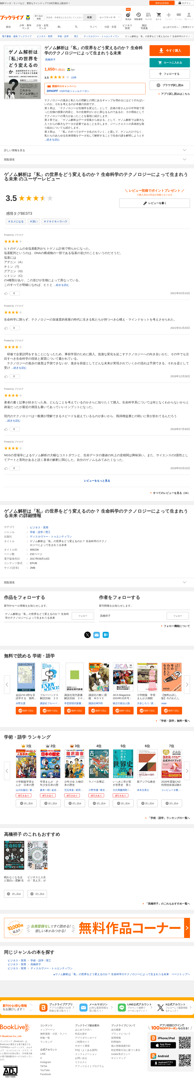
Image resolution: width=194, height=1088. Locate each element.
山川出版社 (22, 790)
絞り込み (39, 17)
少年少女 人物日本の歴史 (73, 783)
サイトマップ (118, 1058)
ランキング (46, 1041)
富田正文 (80, 790)
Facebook (45, 1074)
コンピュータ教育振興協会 (175, 790)
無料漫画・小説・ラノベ (53, 1033)
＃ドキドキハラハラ (55, 221)
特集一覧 (45, 1037)
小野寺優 (93, 790)
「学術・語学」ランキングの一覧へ (169, 817)
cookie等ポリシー (120, 1054)
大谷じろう (143, 703)
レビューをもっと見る (97, 480)
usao (164, 703)
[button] (26, 710)
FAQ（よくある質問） (87, 1050)
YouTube (45, 1070)
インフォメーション (86, 1054)
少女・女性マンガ (42, 27)
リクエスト (81, 1062)
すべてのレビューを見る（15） (171, 493)
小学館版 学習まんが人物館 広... (146, 698)
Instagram (45, 1062)
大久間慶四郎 (120, 790)
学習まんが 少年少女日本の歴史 (49, 785)
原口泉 (154, 703)
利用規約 (116, 1041)
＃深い (34, 221)
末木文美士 (143, 790)
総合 (8, 26)
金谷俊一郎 (58, 790)
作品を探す (81, 1033)
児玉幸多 (69, 790)
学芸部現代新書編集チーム (78, 703)
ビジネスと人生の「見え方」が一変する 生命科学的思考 (37, 882)
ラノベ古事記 (96, 781)
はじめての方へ (170, 27)
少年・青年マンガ (25, 27)
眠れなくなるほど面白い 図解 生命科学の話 (14, 880)
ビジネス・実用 (39, 527)
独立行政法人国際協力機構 (127, 703)
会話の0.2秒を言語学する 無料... (26, 696)
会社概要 (116, 1029)
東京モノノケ (107, 790)
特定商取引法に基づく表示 (125, 1050)
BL (59, 26)
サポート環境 (82, 1045)
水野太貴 (20, 703)
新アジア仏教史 (146, 781)
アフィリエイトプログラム (89, 1066)
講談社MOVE (96, 703)
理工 (48, 532)
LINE (43, 1054)
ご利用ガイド (187, 27)
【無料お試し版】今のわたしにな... (170, 698)
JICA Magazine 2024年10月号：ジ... (122, 698)
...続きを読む (52, 139)
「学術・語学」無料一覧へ (174, 720)
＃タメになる (16, 221)
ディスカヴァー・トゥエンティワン (51, 536)
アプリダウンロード (86, 1037)
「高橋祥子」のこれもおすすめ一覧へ (167, 903)
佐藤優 (132, 790)
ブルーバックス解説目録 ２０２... (49, 698)
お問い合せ (81, 1058)
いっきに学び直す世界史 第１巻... (122, 785)
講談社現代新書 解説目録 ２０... (74, 696)
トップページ (47, 1029)
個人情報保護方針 (121, 1045)
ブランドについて (121, 1033)
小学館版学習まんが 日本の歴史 (25, 785)
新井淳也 (34, 790)
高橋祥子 (50, 59)
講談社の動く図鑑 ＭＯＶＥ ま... (98, 698)
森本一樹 (45, 790)
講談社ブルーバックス (52, 703)
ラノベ (93, 26)
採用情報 (116, 1037)
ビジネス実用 (127, 27)
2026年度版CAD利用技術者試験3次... (171, 785)
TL (76, 26)
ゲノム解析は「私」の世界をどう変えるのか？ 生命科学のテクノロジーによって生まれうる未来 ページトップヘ (121, 974)
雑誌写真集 (144, 27)
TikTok (43, 1066)
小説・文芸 (110, 26)
